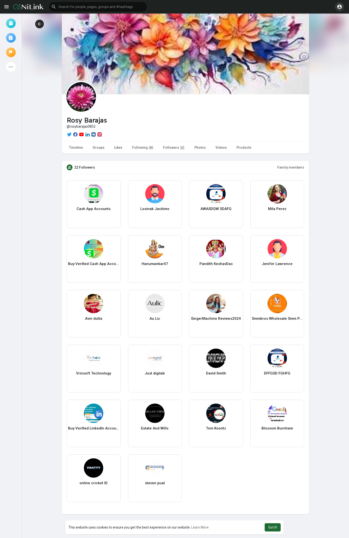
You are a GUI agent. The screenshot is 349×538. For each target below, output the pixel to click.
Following (142, 148)
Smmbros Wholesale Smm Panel (277, 318)
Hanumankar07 (155, 264)
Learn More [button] (200, 527)
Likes (118, 147)
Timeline (76, 147)
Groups (98, 147)
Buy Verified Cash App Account (93, 264)
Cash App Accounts (94, 209)
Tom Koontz (216, 428)
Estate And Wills (154, 428)
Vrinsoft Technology (93, 373)
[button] (98, 7)
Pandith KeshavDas (216, 264)
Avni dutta (93, 318)
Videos (221, 147)
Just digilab (155, 373)
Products (244, 147)
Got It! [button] (272, 527)
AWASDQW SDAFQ (215, 209)
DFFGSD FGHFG (277, 373)
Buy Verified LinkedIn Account (93, 428)
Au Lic (155, 318)
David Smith (216, 373)
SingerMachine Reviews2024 (216, 318)
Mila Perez (277, 209)
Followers (174, 148)
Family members (290, 167)
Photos (200, 147)
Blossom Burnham (277, 428)
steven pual (155, 483)
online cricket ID (93, 483)
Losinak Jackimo (154, 209)
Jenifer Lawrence (277, 264)
